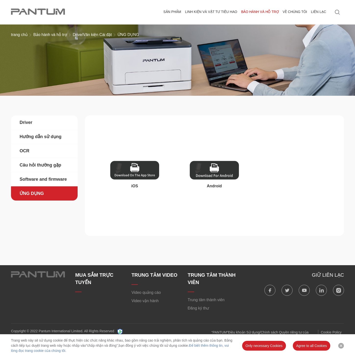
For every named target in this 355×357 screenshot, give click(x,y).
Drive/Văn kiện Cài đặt (92, 35)
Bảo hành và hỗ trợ (260, 12)
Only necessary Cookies (264, 346)
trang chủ (19, 35)
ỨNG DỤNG (32, 193)
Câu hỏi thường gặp (40, 165)
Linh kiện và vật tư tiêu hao (211, 12)
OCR (24, 150)
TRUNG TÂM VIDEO (154, 275)
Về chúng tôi (295, 12)
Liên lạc (318, 12)
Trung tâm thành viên (206, 300)
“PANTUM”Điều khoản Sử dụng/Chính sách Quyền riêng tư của (260, 332)
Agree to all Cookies (311, 346)
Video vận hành (145, 301)
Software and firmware (43, 179)
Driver (26, 122)
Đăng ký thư (198, 308)
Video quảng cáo (146, 292)
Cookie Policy (331, 332)
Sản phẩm (172, 12)
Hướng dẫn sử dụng (40, 136)
